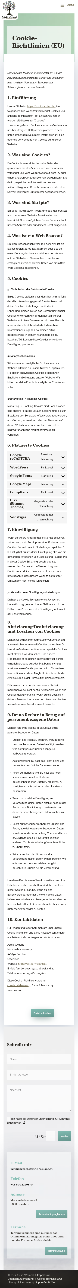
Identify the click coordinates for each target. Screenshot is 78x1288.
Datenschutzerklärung (21, 1278)
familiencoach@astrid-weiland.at (31, 1169)
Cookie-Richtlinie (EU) (49, 1278)
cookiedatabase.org (18, 985)
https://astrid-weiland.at (41, 106)
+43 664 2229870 (22, 1184)
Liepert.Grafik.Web (45, 1282)
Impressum (43, 1275)
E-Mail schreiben (42, 1013)
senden (64, 1136)
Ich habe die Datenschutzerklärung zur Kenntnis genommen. (38, 1120)
